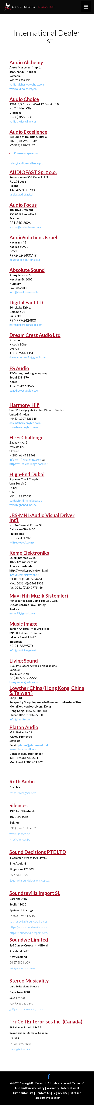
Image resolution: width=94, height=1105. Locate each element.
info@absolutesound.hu (24, 292)
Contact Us (43, 1093)
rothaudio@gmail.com (22, 793)
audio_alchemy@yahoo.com (26, 84)
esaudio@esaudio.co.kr (23, 390)
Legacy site (60, 1093)
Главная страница (26, 153)
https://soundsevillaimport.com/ (28, 933)
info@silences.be (19, 839)
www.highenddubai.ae (23, 505)
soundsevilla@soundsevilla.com (28, 921)
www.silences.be (19, 834)
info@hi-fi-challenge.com (25, 459)
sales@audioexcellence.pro (26, 163)
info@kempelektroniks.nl (24, 574)
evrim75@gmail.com (22, 613)
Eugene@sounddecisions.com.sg (29, 880)
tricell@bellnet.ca (19, 1049)
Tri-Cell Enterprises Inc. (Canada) (45, 1022)
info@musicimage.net (22, 650)
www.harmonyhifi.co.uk (23, 427)
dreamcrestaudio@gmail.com (27, 357)
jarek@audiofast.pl (21, 194)
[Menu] (86, 6)
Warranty (53, 1088)
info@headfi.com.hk (21, 719)
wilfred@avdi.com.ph (22, 542)
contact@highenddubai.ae (25, 500)
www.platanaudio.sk (22, 749)
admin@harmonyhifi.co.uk (25, 423)
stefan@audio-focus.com (25, 227)
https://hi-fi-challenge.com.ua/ (28, 464)
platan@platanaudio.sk (33, 745)
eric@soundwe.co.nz (22, 968)
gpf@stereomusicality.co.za (26, 1009)
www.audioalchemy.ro (23, 88)
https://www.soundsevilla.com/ (28, 927)
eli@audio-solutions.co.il (24, 259)
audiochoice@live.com (23, 121)
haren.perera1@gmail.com (25, 324)
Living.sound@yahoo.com (24, 682)
